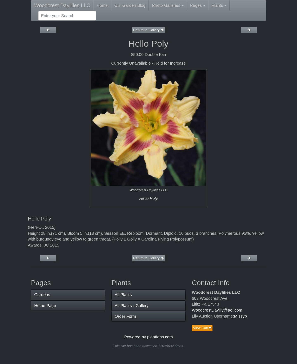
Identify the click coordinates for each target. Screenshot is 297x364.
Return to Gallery (148, 30)
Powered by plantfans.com (148, 337)
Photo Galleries (167, 5)
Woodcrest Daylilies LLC (62, 5)
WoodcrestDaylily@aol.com (217, 310)
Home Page (45, 305)
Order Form (125, 316)
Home (102, 5)
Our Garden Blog (129, 5)
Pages (197, 5)
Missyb (240, 316)
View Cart (202, 328)
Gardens (42, 294)
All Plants (123, 294)
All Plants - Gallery (132, 305)
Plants (219, 5)
